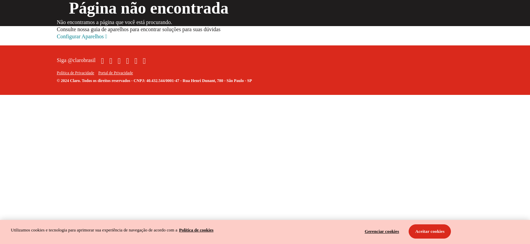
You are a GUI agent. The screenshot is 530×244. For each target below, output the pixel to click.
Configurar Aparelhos (82, 36)
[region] (265, 232)
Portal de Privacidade (115, 72)
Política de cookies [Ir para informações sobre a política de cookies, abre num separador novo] (196, 229)
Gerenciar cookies (382, 231)
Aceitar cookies (430, 231)
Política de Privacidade (75, 72)
